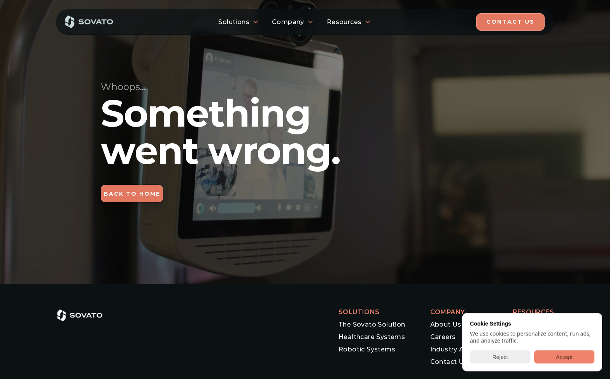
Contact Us (449, 361)
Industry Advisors (459, 349)
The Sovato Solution (371, 324)
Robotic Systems (366, 349)
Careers (443, 337)
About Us (445, 324)
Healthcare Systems (371, 337)
